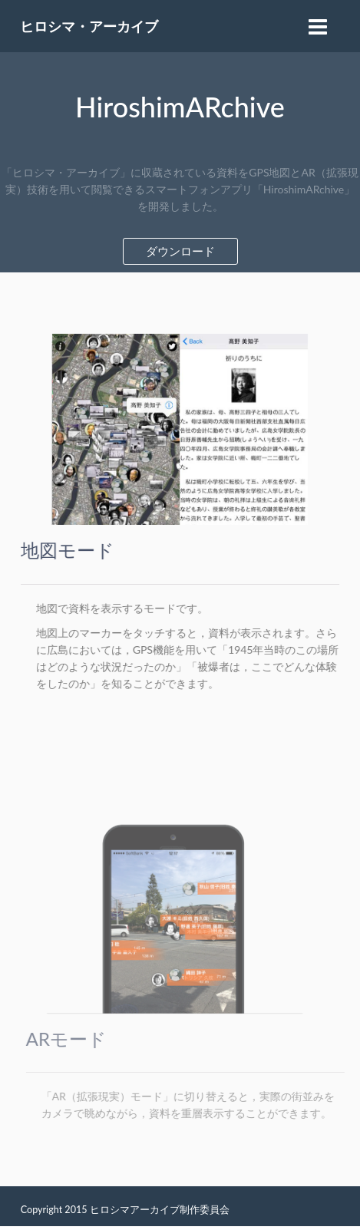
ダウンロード (180, 251)
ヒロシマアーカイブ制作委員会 (160, 1209)
